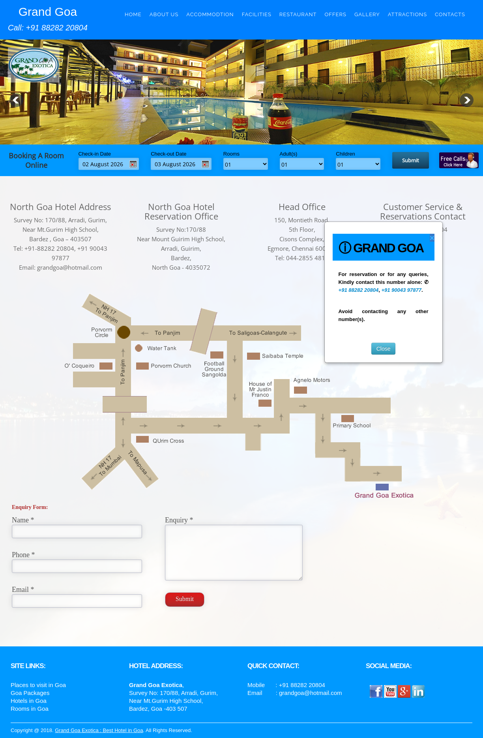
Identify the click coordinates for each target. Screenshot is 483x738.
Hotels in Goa (29, 700)
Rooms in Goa (30, 708)
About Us (164, 14)
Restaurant (298, 14)
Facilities (256, 14)
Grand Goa (48, 11)
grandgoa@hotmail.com (69, 267)
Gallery (367, 14)
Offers (335, 14)
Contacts (450, 14)
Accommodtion (210, 14)
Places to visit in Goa (38, 685)
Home (133, 14)
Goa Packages (30, 692)
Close (383, 349)
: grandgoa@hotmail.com (309, 692)
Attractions (407, 14)
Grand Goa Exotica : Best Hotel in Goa (99, 730)
